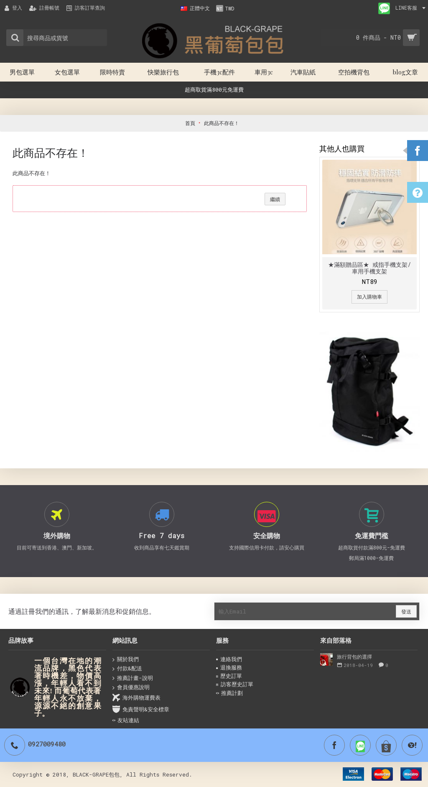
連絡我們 (229, 659)
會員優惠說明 (131, 687)
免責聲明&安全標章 (140, 710)
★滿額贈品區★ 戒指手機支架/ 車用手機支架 (369, 268)
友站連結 (125, 720)
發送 (406, 611)
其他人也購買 (341, 148)
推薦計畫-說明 (132, 678)
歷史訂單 (229, 676)
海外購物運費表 (136, 698)
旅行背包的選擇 (354, 656)
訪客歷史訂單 (234, 684)
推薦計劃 (229, 693)
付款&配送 (127, 668)
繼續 (275, 199)
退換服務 (229, 667)
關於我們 (125, 659)
